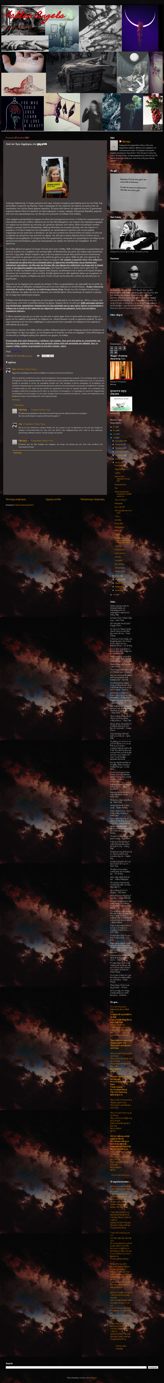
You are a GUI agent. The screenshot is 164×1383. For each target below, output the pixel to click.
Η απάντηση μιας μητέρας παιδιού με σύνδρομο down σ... (123, 540)
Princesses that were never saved (123, 511)
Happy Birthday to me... (122, 469)
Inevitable (118, 520)
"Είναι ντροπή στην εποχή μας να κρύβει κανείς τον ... (123, 493)
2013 (114, 594)
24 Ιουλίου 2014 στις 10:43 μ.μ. (26, 369)
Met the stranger (120, 465)
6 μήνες (117, 472)
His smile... (118, 557)
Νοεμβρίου (119, 444)
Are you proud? (120, 507)
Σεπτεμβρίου (120, 451)
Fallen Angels (34, 16)
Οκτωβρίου (119, 448)
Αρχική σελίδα (53, 499)
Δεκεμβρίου (120, 441)
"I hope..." (118, 516)
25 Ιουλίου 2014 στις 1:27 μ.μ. (41, 409)
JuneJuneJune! (120, 571)
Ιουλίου (118, 459)
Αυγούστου (119, 455)
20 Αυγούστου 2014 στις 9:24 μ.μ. (34, 424)
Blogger (94, 1377)
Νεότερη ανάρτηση (16, 499)
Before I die (118, 530)
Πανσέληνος (119, 527)
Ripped (117, 534)
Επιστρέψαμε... (120, 567)
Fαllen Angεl (22, 409)
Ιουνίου (118, 462)
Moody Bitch (119, 523)
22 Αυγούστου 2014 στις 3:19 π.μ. (42, 440)
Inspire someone (120, 553)
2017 (114, 427)
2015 (114, 434)
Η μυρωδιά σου (120, 484)
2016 (114, 430)
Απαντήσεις (19, 405)
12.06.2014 (118, 546)
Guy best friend (119, 549)
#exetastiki (118, 560)
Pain (116, 488)
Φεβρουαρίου (120, 586)
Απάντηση (16, 399)
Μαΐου (118, 576)
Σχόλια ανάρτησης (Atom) (24, 505)
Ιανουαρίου (119, 590)
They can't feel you (121, 499)
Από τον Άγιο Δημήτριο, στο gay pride (122, 478)
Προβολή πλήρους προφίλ (119, 164)
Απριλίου (119, 579)
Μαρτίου (118, 583)
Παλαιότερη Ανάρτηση (92, 499)
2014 (114, 437)
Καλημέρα (118, 503)
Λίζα (14, 369)
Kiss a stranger (120, 564)
